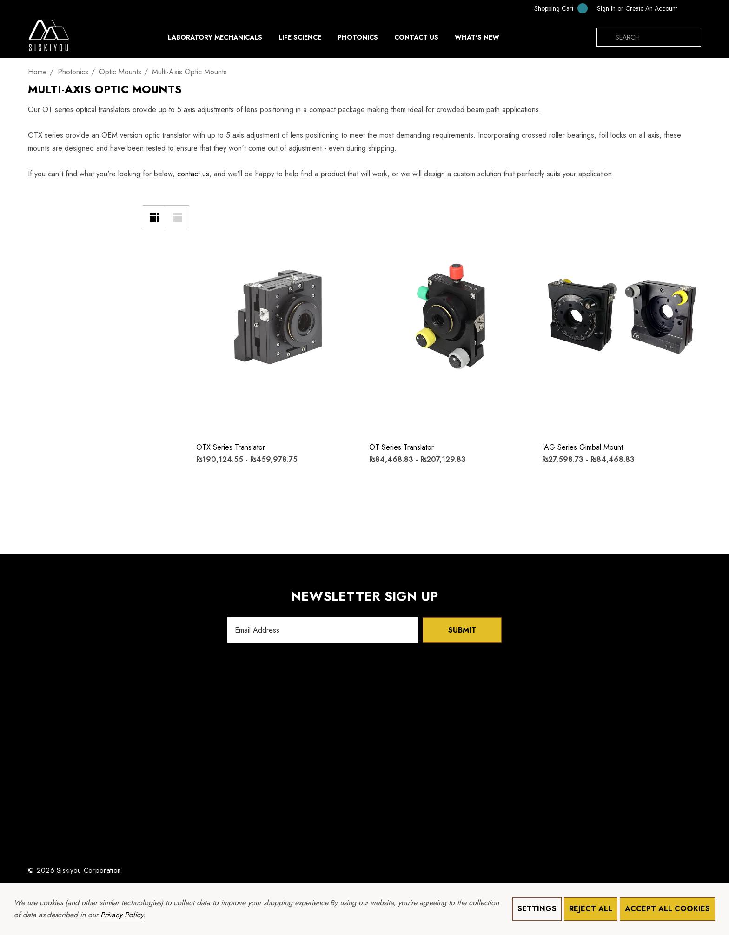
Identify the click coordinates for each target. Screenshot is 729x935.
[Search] (605, 37)
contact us (193, 173)
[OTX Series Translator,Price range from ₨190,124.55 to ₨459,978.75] (275, 315)
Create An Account (651, 8)
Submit (462, 630)
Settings (537, 908)
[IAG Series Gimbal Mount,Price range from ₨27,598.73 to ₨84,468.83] (621, 315)
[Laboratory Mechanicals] (215, 40)
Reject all (590, 908)
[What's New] (477, 40)
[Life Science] (299, 40)
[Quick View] (209, 227)
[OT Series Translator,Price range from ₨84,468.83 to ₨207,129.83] (448, 315)
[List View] (177, 216)
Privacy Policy (121, 914)
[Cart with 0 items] (554, 8)
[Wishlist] (209, 208)
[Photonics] (358, 40)
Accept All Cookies (667, 908)
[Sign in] (606, 8)
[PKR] (691, 8)
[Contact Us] (416, 37)
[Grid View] (154, 216)
